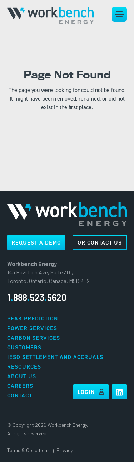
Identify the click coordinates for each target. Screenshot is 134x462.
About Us (21, 376)
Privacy (64, 450)
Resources (24, 366)
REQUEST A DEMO (36, 242)
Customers (24, 347)
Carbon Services (33, 337)
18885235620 (36, 297)
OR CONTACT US (100, 242)
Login (91, 392)
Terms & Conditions (28, 450)
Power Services (32, 328)
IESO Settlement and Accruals (55, 357)
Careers (20, 386)
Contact (19, 395)
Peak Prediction (32, 318)
